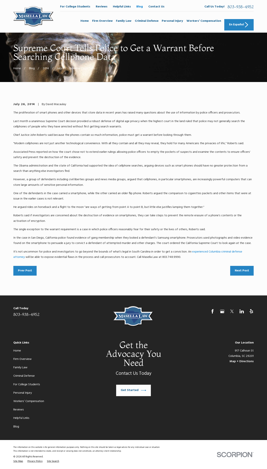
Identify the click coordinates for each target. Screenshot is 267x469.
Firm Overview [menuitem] (102, 21)
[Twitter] (232, 311)
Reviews (101, 6)
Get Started (133, 390)
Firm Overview (22, 359)
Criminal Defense (24, 375)
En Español (239, 24)
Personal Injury (22, 392)
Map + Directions (242, 361)
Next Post (242, 270)
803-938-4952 (241, 7)
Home (17, 350)
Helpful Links (122, 6)
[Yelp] (251, 311)
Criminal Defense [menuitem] (146, 21)
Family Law (20, 367)
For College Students (75, 6)
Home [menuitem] (84, 21)
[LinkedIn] (242, 311)
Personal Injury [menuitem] (172, 21)
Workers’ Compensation (28, 401)
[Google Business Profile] (222, 311)
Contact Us (156, 6)
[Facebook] (212, 311)
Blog (139, 6)
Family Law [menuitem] (123, 21)
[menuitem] (18, 461)
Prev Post (25, 270)
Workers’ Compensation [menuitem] (204, 21)
